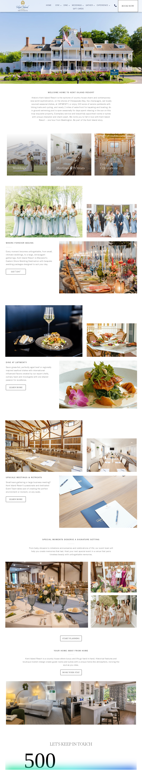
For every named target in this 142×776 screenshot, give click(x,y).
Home (48, 6)
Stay (57, 6)
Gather (89, 6)
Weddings (77, 6)
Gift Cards (78, 9)
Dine (66, 6)
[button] (9, 703)
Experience (103, 6)
